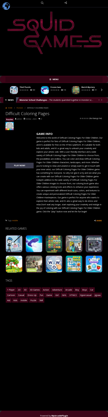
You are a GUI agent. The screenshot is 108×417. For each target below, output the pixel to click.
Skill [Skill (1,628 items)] (27, 298)
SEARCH (42, 3)
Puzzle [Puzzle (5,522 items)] (19, 298)
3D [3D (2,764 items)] (24, 289)
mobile (15, 220)
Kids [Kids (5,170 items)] (96, 293)
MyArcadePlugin (59, 413)
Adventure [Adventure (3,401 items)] (55, 289)
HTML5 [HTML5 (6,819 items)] (59, 293)
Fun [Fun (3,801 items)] (29, 293)
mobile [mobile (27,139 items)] (10, 298)
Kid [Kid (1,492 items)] (90, 293)
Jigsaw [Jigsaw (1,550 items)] (83, 293)
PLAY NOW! (19, 165)
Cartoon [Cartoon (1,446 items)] (97, 289)
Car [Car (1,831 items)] (88, 289)
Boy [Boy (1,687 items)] (74, 289)
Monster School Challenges (33, 100)
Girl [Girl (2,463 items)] (44, 293)
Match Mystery (88, 87)
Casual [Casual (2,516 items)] (10, 293)
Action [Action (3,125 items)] (45, 289)
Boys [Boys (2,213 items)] (81, 289)
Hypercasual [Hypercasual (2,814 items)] (71, 293)
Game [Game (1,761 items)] (37, 293)
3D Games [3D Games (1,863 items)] (34, 289)
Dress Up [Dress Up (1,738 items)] (20, 293)
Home (10, 108)
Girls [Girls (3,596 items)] (51, 293)
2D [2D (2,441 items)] (18, 289)
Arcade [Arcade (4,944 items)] (66, 289)
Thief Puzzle (25, 87)
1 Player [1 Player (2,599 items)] (10, 289)
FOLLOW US (66, 3)
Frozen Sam (55, 87)
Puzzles (20, 108)
